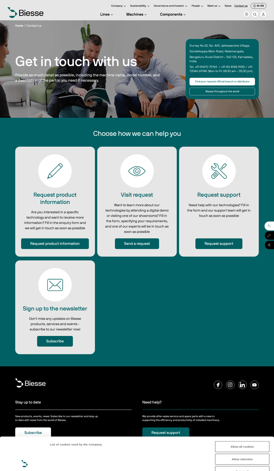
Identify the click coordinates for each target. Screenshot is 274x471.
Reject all (242, 440)
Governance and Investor (171, 6)
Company (119, 6)
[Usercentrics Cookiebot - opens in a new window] (24, 463)
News (228, 6)
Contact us (241, 6)
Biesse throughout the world (222, 91)
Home (19, 25)
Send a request (137, 244)
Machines (137, 14)
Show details (59, 463)
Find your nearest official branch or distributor (222, 81)
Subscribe (55, 341)
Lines (107, 14)
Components (173, 14)
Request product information (55, 244)
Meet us (214, 6)
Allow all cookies (242, 415)
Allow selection (242, 428)
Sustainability (140, 6)
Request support (219, 244)
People (198, 6)
